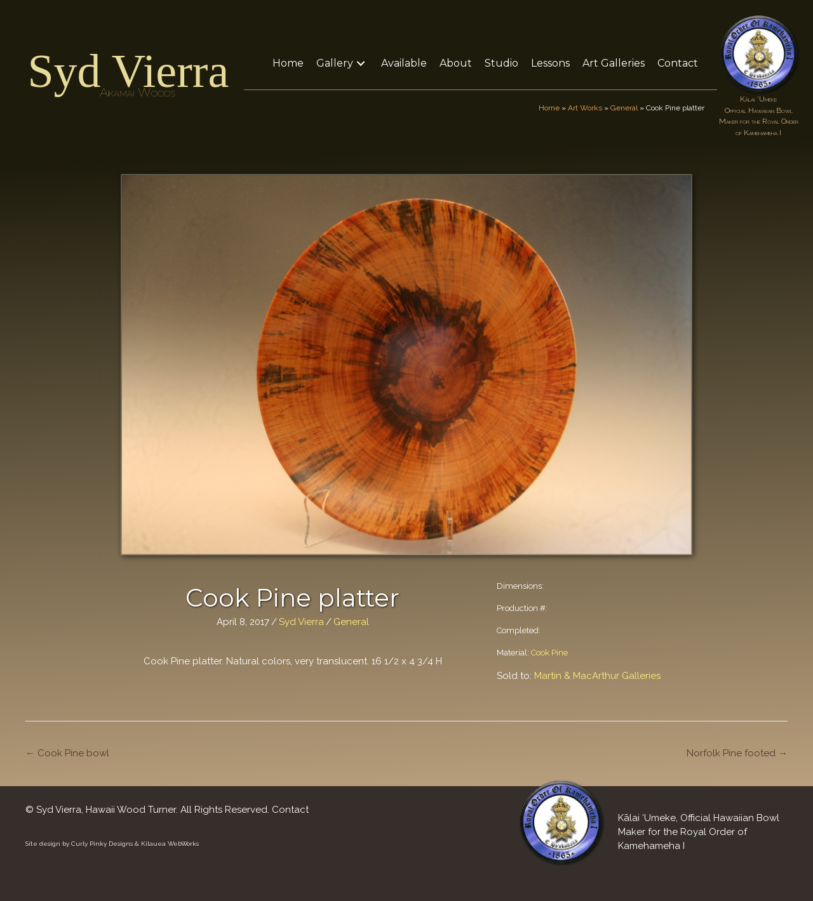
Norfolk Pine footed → (737, 753)
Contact (290, 809)
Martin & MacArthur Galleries (597, 675)
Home (549, 107)
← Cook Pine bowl (67, 753)
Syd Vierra (128, 71)
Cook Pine (549, 652)
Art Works (585, 107)
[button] (360, 63)
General (624, 107)
